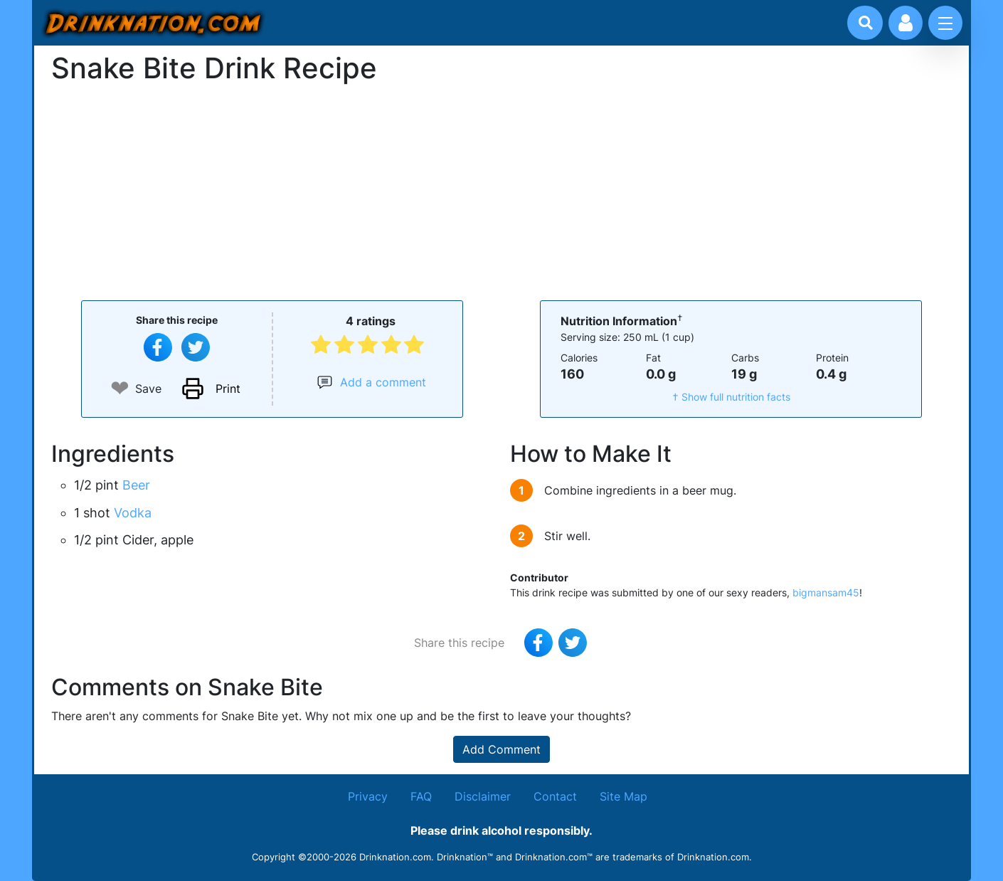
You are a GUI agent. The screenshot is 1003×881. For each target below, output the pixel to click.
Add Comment (501, 749)
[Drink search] (866, 23)
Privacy (368, 796)
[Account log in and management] (905, 23)
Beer (136, 485)
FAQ (421, 796)
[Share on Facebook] (158, 347)
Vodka (133, 512)
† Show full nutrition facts (731, 397)
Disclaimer (483, 796)
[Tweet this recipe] (195, 347)
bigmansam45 (825, 592)
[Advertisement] (501, 190)
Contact (555, 796)
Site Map (623, 796)
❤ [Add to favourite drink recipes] (119, 388)
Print (228, 388)
